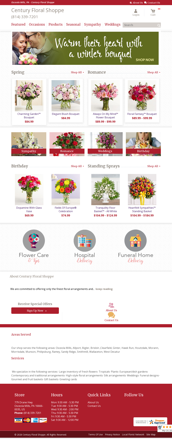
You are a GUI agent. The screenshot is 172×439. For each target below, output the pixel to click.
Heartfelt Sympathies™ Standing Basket (141, 210)
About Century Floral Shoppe (32, 278)
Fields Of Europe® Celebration (65, 210)
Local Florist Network (133, 435)
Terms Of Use (95, 435)
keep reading (104, 290)
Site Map (150, 435)
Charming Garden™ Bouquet (28, 116)
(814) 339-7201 (24, 16)
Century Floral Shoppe (37, 10)
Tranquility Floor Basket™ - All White (105, 210)
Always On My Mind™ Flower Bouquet (105, 116)
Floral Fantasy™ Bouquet (141, 114)
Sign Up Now (35, 312)
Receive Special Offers (35, 305)
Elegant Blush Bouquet (65, 114)
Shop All (77, 72)
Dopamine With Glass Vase (29, 210)
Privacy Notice (112, 435)
